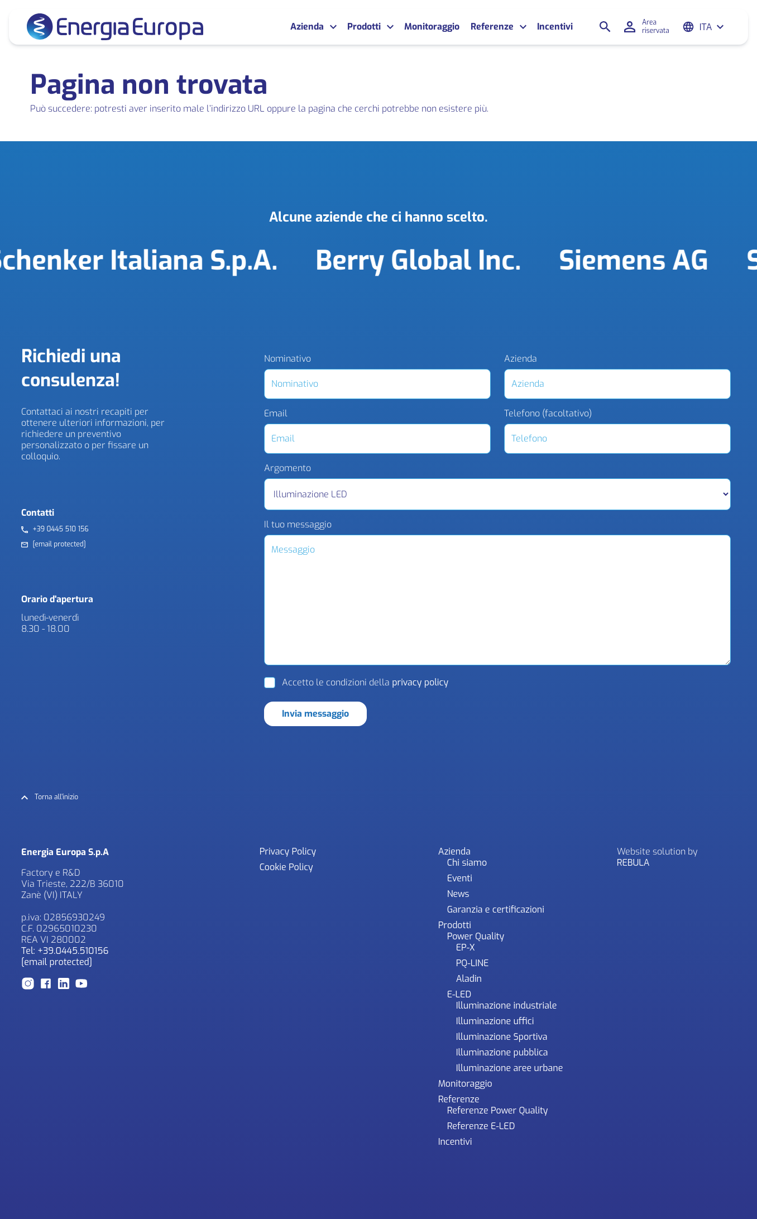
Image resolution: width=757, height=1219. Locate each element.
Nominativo (287, 358)
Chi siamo (467, 862)
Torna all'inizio (56, 797)
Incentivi (555, 26)
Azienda (307, 26)
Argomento (287, 468)
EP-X (465, 947)
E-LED (459, 994)
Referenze (492, 26)
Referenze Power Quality (497, 1110)
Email (276, 413)
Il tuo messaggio (298, 524)
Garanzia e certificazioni (495, 909)
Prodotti (364, 26)
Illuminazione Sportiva (502, 1037)
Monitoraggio (431, 26)
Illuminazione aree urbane (509, 1068)
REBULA (633, 862)
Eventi (459, 878)
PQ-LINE (472, 963)
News (458, 894)
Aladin (469, 979)
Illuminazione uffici (495, 1021)
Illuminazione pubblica (502, 1052)
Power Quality (475, 936)
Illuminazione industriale (506, 1005)
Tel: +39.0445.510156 (64, 951)
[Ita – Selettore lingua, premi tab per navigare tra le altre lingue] (712, 27)
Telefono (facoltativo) (548, 413)
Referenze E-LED (481, 1126)
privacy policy (420, 682)
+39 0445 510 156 (60, 529)
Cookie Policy (286, 867)
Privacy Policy (288, 851)
